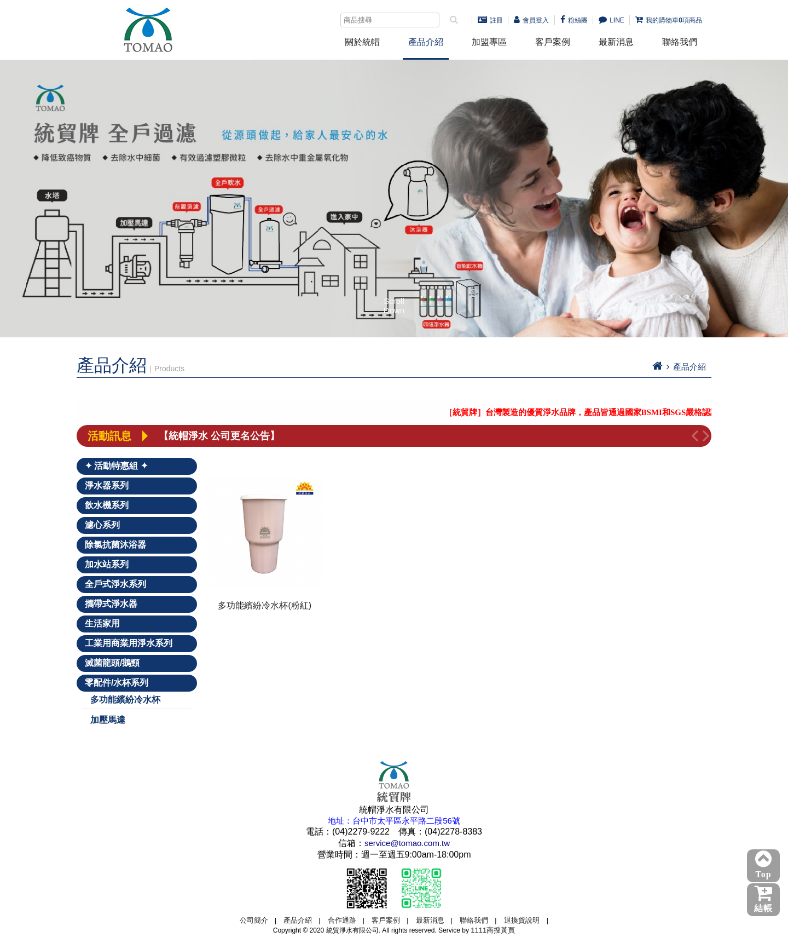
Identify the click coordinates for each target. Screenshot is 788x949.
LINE (611, 20)
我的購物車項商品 (668, 20)
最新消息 (616, 42)
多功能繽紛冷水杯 (125, 699)
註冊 (490, 20)
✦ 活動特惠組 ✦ (116, 465)
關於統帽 (362, 42)
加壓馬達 (107, 719)
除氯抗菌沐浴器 (115, 544)
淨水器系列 (107, 485)
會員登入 (531, 20)
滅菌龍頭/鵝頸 (112, 663)
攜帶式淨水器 (111, 603)
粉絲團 (574, 20)
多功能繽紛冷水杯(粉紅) (264, 605)
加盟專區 (489, 42)
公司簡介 (254, 920)
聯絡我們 (679, 42)
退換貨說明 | (526, 920)
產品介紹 (425, 42)
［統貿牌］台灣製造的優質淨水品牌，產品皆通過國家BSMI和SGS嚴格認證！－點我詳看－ (616, 412)
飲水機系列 (107, 505)
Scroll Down (394, 301)
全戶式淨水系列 (115, 584)
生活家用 (102, 623)
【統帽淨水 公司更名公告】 (219, 435)
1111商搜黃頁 (493, 930)
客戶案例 (552, 42)
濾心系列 (102, 525)
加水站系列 (107, 564)
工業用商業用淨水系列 (128, 643)
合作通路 (342, 920)
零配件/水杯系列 (116, 682)
